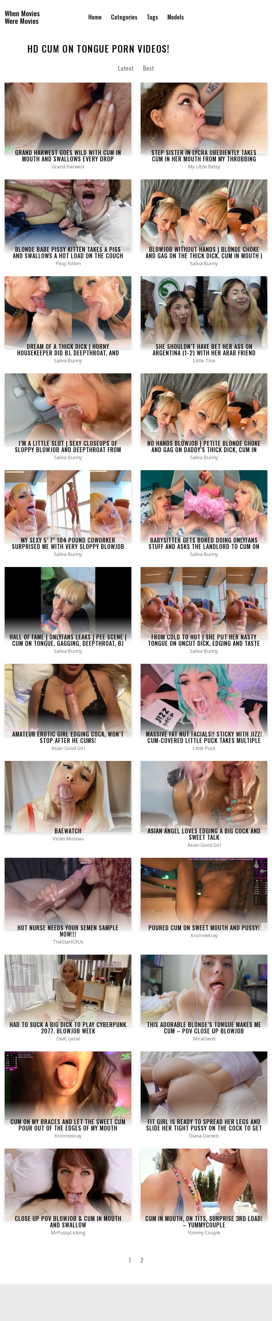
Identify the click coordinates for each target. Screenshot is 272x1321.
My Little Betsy (204, 166)
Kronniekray (204, 935)
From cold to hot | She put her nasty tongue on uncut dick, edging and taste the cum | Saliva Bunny (204, 643)
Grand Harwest (68, 166)
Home (95, 17)
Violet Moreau (68, 838)
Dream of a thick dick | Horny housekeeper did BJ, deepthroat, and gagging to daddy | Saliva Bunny (68, 352)
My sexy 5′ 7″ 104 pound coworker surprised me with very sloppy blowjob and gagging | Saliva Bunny (68, 546)
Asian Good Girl (68, 748)
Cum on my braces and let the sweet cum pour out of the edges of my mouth (68, 1124)
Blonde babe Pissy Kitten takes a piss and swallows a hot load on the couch (68, 252)
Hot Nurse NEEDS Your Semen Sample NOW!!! (68, 930)
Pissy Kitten (68, 263)
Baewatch (68, 830)
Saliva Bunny (204, 263)
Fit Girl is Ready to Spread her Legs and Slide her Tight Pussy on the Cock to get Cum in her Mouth (204, 1128)
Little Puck (204, 748)
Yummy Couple (204, 1232)
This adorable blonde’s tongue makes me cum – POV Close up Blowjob (204, 1027)
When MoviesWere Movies (22, 17)
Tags (152, 17)
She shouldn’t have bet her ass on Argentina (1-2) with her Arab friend (204, 349)
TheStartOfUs (68, 942)
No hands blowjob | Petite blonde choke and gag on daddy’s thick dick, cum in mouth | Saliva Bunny (204, 449)
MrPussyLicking (68, 1232)
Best (148, 68)
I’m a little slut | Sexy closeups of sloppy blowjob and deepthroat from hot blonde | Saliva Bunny (68, 449)
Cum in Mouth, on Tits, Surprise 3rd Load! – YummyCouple (204, 1221)
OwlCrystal (68, 1038)
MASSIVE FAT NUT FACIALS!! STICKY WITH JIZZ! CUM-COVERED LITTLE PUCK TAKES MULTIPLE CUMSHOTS (204, 740)
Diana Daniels (204, 1136)
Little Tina (204, 360)
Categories (124, 17)
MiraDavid (204, 1038)
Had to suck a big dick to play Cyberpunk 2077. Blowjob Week (68, 1027)
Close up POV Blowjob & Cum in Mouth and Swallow (68, 1221)
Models (175, 17)
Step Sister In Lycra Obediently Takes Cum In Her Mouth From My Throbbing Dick (204, 159)
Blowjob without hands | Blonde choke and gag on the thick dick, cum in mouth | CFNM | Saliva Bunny (204, 255)
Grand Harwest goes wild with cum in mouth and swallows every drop (68, 155)
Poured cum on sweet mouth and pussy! (204, 927)
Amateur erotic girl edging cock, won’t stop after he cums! (68, 737)
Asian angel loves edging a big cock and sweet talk (204, 834)
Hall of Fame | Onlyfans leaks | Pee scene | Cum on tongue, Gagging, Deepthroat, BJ (68, 640)
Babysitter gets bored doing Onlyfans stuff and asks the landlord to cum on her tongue (204, 546)
